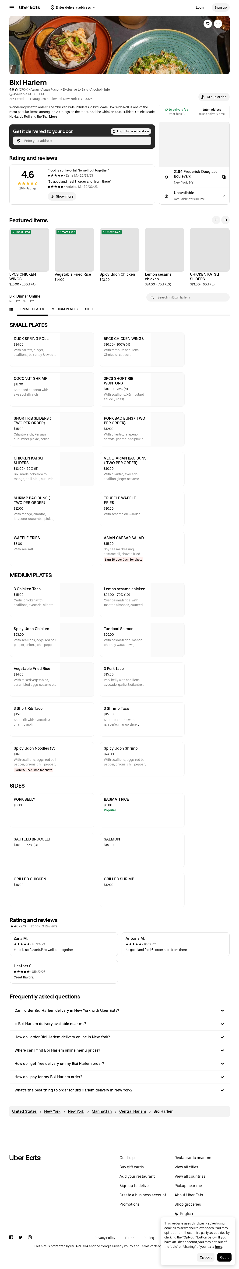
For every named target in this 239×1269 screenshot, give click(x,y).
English (184, 1213)
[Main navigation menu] (11, 7)
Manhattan (102, 1111)
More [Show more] (53, 116)
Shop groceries (188, 1204)
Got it (224, 1257)
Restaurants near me (193, 1158)
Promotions (130, 1204)
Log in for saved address (130, 131)
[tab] (32, 309)
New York (52, 1111)
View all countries (190, 1176)
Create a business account (143, 1195)
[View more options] (218, 24)
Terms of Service (152, 1246)
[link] (208, 24)
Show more (62, 196)
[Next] (225, 220)
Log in (200, 7)
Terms (129, 1238)
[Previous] (216, 220)
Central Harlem (132, 1111)
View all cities (186, 1167)
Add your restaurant (137, 1176)
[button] (214, 97)
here (218, 1246)
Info (107, 89)
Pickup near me (188, 1185)
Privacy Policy (105, 1238)
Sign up (221, 7)
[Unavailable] (194, 196)
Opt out (206, 1257)
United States (24, 1111)
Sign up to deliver (135, 1185)
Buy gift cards (132, 1167)
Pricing (149, 1238)
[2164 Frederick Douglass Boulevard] (194, 177)
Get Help (127, 1158)
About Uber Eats (189, 1195)
